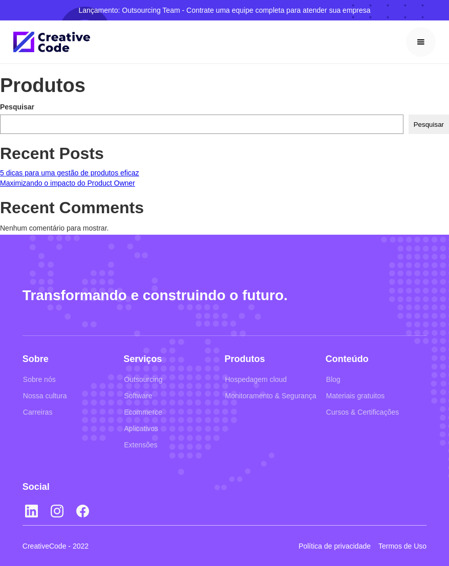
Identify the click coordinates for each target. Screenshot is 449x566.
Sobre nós (39, 379)
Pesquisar (17, 107)
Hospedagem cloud (256, 379)
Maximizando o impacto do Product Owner (67, 183)
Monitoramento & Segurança (270, 396)
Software (138, 396)
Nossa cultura (45, 396)
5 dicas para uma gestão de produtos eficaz (69, 173)
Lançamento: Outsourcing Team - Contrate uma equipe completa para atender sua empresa (224, 10)
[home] (51, 42)
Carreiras (38, 412)
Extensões (140, 445)
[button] (421, 42)
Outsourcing (143, 379)
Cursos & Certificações (362, 412)
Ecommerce (143, 412)
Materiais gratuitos (355, 396)
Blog (333, 379)
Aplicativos (141, 428)
